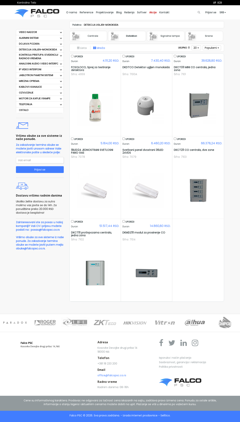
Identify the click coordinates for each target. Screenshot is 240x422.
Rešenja (129, 12)
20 (196, 48)
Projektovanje (105, 12)
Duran (74, 61)
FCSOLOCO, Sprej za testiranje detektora (90, 68)
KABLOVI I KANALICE (30, 87)
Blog (119, 12)
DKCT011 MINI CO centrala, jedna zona (194, 68)
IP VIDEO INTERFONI (30, 69)
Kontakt (164, 12)
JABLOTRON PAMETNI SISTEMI (36, 75)
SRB (223, 12)
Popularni (212, 48)
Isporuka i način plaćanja (175, 358)
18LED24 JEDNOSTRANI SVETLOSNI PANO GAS (92, 151)
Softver (142, 12)
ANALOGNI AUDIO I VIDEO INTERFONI (40, 63)
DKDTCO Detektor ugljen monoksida (146, 67)
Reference (86, 12)
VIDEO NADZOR (28, 32)
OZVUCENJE (26, 92)
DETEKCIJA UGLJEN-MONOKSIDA (38, 49)
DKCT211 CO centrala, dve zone (194, 150)
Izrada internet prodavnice (140, 415)
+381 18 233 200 (107, 363)
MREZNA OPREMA (29, 81)
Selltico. (165, 415)
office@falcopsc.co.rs (112, 375)
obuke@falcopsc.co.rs (30, 248)
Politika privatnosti (171, 367)
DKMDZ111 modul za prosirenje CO (143, 232)
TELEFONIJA (25, 104)
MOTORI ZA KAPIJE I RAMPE (34, 98)
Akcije (153, 12)
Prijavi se (210, 12)
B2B (220, 2)
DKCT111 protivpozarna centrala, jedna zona (91, 234)
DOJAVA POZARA (29, 44)
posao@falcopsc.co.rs (45, 230)
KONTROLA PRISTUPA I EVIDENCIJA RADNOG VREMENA (39, 56)
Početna (76, 24)
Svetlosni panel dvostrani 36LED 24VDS (142, 151)
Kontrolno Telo (26, 2)
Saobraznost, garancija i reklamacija (182, 362)
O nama (71, 12)
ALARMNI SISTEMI (28, 38)
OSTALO (23, 110)
